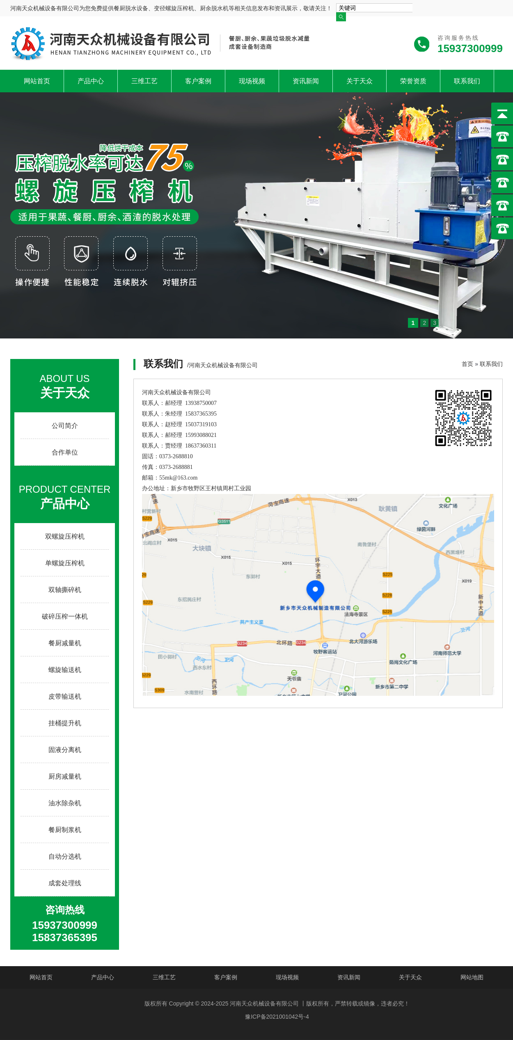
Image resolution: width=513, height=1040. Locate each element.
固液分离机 (64, 749)
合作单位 (65, 452)
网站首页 (37, 81)
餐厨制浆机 (64, 829)
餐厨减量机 (64, 643)
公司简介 (65, 425)
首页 (467, 364)
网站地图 (471, 977)
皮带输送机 (64, 696)
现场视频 (252, 81)
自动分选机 (64, 856)
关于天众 (359, 81)
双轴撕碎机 (64, 589)
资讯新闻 (306, 81)
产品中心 (91, 81)
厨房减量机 (64, 776)
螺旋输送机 (64, 669)
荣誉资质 (413, 81)
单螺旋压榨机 (65, 563)
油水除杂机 (64, 803)
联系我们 (467, 81)
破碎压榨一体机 (65, 616)
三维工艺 (144, 81)
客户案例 (198, 81)
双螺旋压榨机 (65, 536)
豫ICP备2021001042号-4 (277, 1016)
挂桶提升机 (64, 723)
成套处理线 (64, 883)
